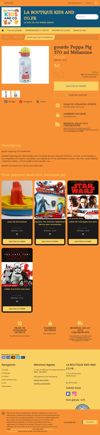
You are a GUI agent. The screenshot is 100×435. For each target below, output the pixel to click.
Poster (41, 101)
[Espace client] (96, 3)
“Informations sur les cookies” (21, 429)
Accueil (6, 37)
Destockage (59, 57)
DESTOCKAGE (18, 37)
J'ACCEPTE (90, 422)
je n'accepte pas (70, 422)
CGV (4, 383)
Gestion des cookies (41, 380)
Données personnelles (42, 384)
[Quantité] (58, 74)
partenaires (6, 386)
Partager (10, 101)
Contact (88, 3)
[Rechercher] (96, 16)
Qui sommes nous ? (9, 380)
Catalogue (6, 373)
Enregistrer (25, 101)
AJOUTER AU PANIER (76, 86)
